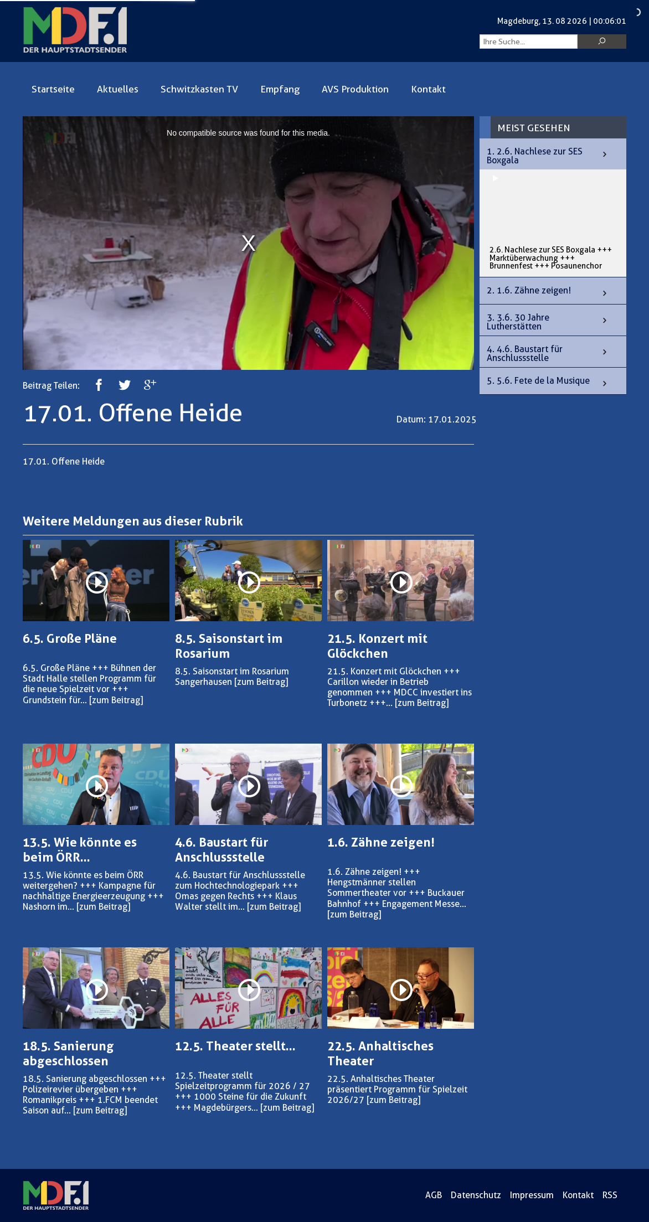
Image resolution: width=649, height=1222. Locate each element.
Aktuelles (117, 89)
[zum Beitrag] (116, 700)
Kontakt (428, 89)
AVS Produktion (355, 89)
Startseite (53, 89)
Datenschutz (476, 1195)
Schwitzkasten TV (199, 89)
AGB (433, 1195)
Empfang (280, 89)
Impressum (532, 1195)
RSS (609, 1195)
